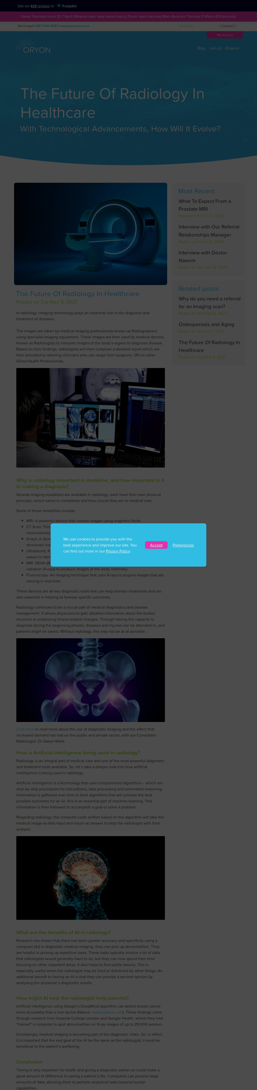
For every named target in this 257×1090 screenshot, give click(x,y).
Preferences (183, 545)
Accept (156, 545)
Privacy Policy (118, 551)
